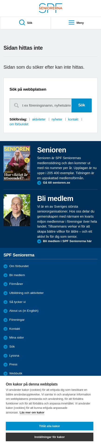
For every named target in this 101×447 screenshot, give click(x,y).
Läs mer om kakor (32, 412)
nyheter (57, 119)
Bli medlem (17, 275)
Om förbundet (19, 266)
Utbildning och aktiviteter (26, 293)
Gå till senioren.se (56, 182)
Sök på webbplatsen (28, 89)
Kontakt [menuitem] (14, 328)
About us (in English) (23, 310)
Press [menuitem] (13, 364)
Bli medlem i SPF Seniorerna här (67, 241)
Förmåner (16, 284)
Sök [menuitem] (25, 23)
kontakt (73, 119)
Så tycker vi (17, 302)
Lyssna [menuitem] (14, 355)
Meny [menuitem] (76, 23)
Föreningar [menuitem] (17, 319)
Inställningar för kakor (49, 437)
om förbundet (19, 124)
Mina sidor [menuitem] (16, 337)
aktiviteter (39, 119)
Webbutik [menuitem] (15, 373)
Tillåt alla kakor (49, 426)
